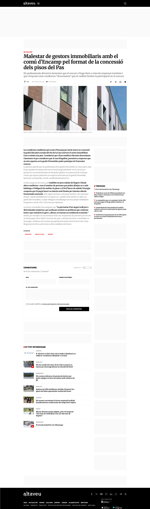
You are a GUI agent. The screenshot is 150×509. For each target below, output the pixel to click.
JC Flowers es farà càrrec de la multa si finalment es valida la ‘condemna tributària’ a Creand (56, 355)
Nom (27, 277)
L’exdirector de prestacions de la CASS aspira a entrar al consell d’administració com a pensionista (110, 216)
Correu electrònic (65, 277)
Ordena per (77, 267)
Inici (25, 503)
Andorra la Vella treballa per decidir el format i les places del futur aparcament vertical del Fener (55, 390)
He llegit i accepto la (47, 304)
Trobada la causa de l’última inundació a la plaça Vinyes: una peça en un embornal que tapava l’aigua (109, 194)
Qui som (26, 505)
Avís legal (91, 505)
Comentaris (52, 82)
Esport (38, 409)
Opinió (41, 503)
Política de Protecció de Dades (59, 505)
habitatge (28, 234)
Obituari (84, 503)
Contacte (33, 505)
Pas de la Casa (39, 234)
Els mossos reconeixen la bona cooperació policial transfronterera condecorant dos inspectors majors (56, 401)
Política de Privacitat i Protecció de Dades (55, 304)
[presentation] (41, 312)
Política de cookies (79, 505)
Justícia (38, 351)
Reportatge (39, 422)
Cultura (49, 503)
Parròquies (39, 373)
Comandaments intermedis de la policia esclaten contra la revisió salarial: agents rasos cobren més (110, 209)
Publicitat (43, 505)
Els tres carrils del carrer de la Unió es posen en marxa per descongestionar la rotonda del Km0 (54, 366)
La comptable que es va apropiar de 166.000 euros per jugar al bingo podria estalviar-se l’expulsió (110, 202)
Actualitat (28, 52)
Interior (39, 397)
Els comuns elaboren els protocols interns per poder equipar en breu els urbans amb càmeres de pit (55, 378)
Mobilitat (39, 362)
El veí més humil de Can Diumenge (49, 425)
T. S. (28, 81)
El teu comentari (32, 287)
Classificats (74, 503)
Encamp (50, 234)
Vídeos (64, 503)
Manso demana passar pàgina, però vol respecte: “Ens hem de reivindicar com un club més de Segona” (55, 414)
